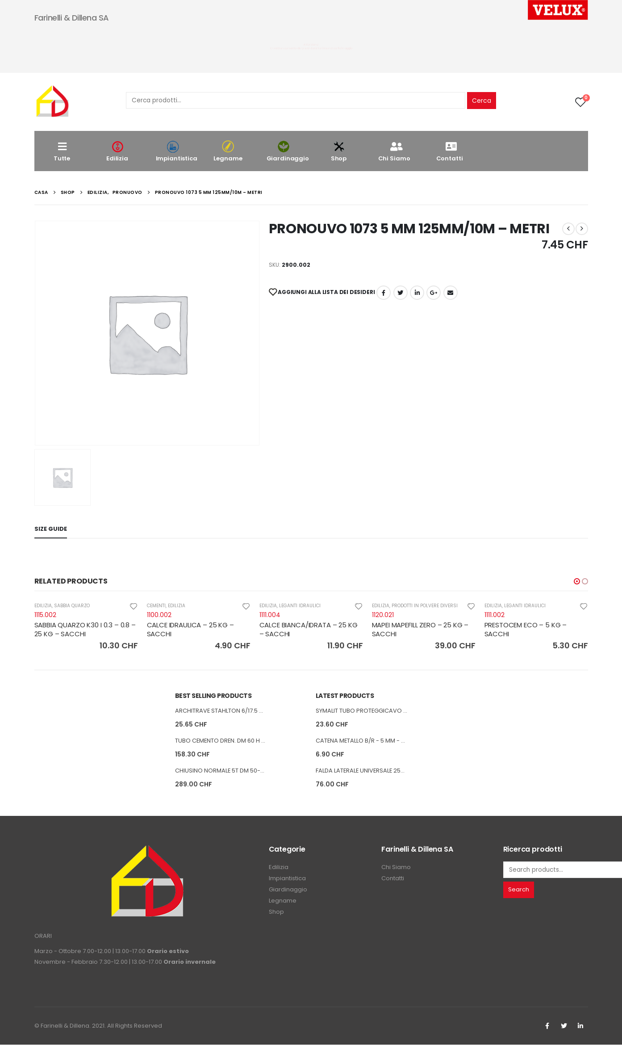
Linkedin (580, 1027)
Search (518, 890)
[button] (577, 581)
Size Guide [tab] (50, 529)
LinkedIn (417, 293)
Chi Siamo (394, 151)
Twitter (564, 1027)
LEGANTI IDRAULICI (300, 605)
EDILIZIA (43, 605)
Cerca (481, 100)
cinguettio (400, 293)
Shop (339, 151)
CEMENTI (156, 605)
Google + (433, 293)
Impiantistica (176, 151)
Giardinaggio (288, 151)
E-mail (450, 293)
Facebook (383, 293)
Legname (228, 151)
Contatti (449, 151)
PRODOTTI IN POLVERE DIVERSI (425, 605)
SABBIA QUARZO (72, 605)
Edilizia (117, 151)
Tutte (62, 151)
